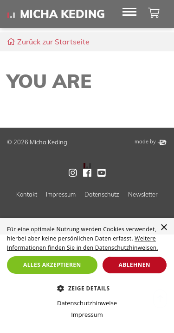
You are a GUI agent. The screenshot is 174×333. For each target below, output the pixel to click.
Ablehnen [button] (134, 265)
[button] (87, 288)
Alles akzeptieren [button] (52, 265)
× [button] (163, 227)
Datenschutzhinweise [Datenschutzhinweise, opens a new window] (87, 303)
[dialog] (87, 275)
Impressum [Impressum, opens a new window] (87, 314)
